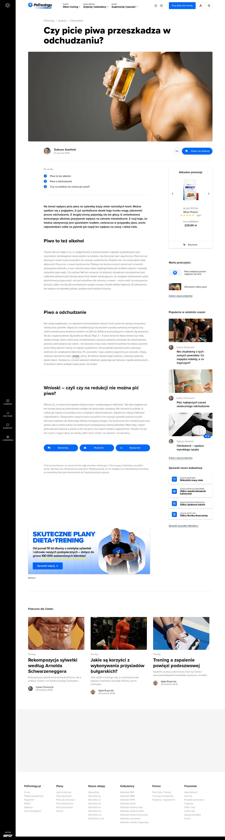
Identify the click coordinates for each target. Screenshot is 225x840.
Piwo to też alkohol (60, 176)
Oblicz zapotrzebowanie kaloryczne (194, 491)
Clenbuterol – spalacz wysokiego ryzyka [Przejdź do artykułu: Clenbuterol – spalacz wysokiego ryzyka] (190, 447)
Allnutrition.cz (94, 799)
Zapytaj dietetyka (192, 814)
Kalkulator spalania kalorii (132, 811)
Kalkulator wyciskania (130, 818)
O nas (27, 792)
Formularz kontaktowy (162, 796)
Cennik (59, 811)
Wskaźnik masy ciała (194, 479)
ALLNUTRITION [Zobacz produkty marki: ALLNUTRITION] (190, 208)
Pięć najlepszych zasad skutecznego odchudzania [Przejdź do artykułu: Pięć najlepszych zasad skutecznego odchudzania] (193, 404)
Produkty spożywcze (194, 799)
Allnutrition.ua (94, 814)
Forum (187, 818)
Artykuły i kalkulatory (94, 5)
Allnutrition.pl (94, 796)
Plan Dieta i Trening (161, 792)
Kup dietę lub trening (182, 5)
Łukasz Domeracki (185, 347)
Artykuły (62, 20)
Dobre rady (189, 811)
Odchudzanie (76, 20)
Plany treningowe (64, 807)
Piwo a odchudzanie (61, 181)
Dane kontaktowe (32, 811)
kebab (75, 356)
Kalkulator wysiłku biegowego (134, 822)
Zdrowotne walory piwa (195, 287)
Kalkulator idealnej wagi (131, 807)
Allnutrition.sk (94, 803)
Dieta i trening (70, 5)
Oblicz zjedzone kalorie (194, 503)
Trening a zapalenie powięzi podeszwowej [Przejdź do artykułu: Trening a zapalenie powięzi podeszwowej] (176, 663)
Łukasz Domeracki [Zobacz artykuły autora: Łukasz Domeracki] (45, 687)
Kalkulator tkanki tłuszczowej (134, 814)
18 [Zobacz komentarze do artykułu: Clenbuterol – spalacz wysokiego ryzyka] (208, 436)
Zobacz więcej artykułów (180, 296)
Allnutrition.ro (94, 807)
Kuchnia (188, 796)
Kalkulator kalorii (128, 803)
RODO (27, 803)
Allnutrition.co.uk (96, 818)
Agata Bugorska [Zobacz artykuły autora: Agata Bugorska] (106, 690)
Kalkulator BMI (127, 792)
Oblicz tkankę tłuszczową (194, 514)
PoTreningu (49, 20)
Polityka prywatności (33, 796)
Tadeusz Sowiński (65, 149)
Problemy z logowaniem (163, 799)
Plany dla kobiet (63, 796)
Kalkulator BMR (127, 796)
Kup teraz (192, 244)
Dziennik (8, 404)
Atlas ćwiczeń (190, 792)
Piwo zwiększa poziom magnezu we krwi (195, 272)
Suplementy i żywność (124, 5)
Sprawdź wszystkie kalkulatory (183, 525)
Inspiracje (188, 803)
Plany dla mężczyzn (65, 799)
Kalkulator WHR (127, 799)
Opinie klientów (63, 792)
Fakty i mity (189, 807)
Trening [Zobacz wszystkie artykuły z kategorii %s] (31, 654)
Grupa (8, 832)
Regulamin (29, 799)
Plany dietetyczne (64, 803)
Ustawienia (7, 440)
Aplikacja (28, 807)
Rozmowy (7, 428)
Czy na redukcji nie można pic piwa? (70, 186)
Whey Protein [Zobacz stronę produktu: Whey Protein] (190, 212)
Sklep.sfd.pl (93, 792)
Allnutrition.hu (94, 811)
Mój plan (7, 416)
